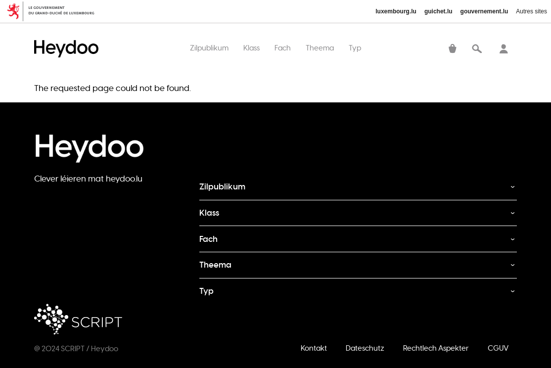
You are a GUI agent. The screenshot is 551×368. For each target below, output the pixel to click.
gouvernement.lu (484, 11)
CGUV (498, 348)
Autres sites (531, 11)
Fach (283, 47)
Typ (355, 47)
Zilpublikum (209, 47)
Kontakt (314, 348)
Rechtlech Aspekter (436, 348)
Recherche (476, 50)
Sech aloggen (503, 50)
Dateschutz (365, 348)
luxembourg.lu (395, 11)
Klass (251, 47)
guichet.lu (438, 11)
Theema (320, 47)
